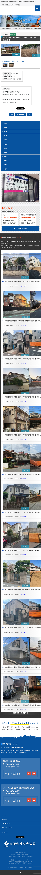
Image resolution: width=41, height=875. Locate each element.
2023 (5, 136)
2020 (5, 148)
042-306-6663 (13, 791)
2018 (5, 156)
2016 (5, 165)
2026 (5, 123)
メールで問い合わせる (20, 229)
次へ (29, 114)
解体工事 (12, 34)
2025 (5, 127)
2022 (5, 140)
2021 (5, 144)
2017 (5, 161)
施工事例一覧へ (20, 114)
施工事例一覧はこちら (20, 713)
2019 (5, 152)
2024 (5, 131)
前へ (12, 114)
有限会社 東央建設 (14, 10)
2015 (5, 169)
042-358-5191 (13, 764)
